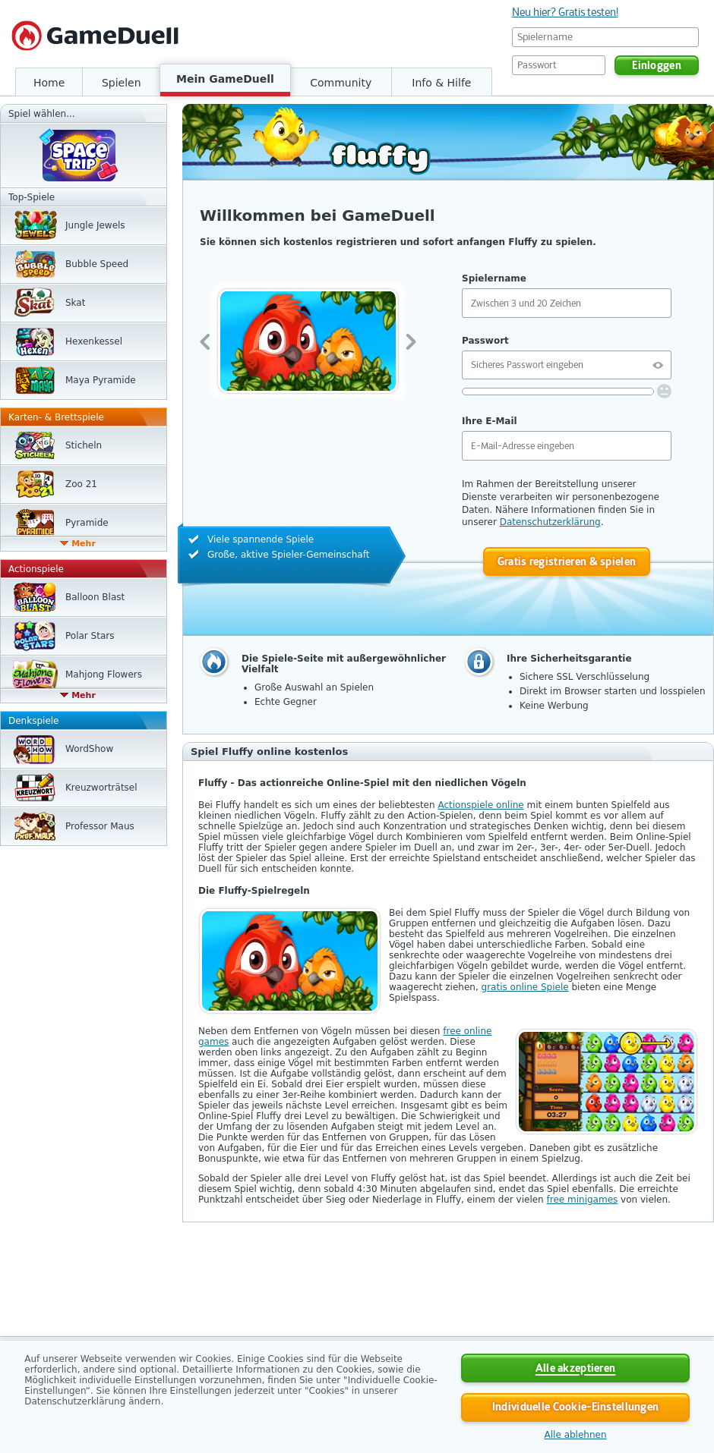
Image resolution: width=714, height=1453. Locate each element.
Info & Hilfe (441, 83)
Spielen (121, 83)
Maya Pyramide (100, 380)
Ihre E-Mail (489, 421)
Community (340, 83)
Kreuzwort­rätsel (101, 787)
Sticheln (83, 445)
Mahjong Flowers (103, 674)
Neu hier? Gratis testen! (565, 12)
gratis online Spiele (525, 987)
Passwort (485, 340)
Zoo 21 (81, 484)
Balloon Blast (95, 597)
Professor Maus (99, 826)
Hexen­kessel (93, 341)
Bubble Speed (96, 264)
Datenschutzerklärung (550, 522)
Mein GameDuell (225, 79)
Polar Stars (89, 636)
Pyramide (87, 522)
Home (49, 83)
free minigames (582, 1199)
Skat (75, 302)
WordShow (89, 749)
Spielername (494, 278)
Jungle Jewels (95, 225)
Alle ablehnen (576, 1434)
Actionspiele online (480, 805)
